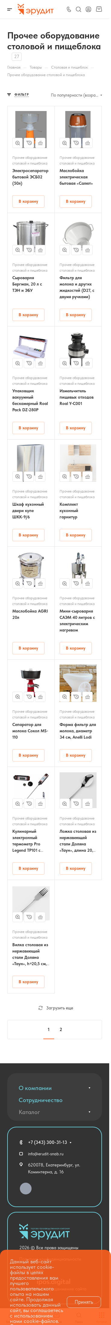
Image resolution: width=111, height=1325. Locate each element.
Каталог (29, 1112)
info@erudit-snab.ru (45, 1153)
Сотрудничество (41, 1100)
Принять (84, 1302)
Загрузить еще (55, 1007)
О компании (35, 1088)
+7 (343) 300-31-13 (47, 1142)
